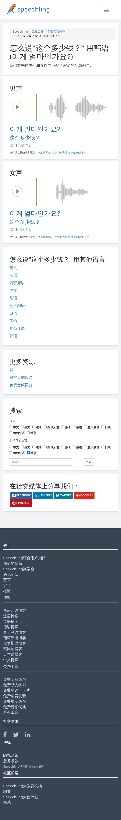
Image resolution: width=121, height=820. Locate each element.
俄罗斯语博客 (14, 643)
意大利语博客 (14, 632)
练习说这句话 (21, 145)
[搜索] (41, 462)
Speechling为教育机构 (22, 786)
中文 (13, 290)
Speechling (20, 31)
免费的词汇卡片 (16, 690)
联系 (7, 802)
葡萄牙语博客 (14, 638)
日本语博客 (12, 654)
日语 (13, 313)
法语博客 (10, 616)
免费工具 (37, 31)
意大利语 (17, 305)
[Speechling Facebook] (7, 735)
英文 (13, 267)
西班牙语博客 (14, 610)
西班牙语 (17, 283)
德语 (13, 298)
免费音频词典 (56, 31)
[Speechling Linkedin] (30, 735)
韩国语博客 (12, 649)
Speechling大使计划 (20, 797)
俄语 (13, 320)
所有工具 (10, 712)
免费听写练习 (14, 679)
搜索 (89, 462)
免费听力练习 (14, 685)
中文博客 (10, 660)
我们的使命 (12, 563)
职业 (7, 791)
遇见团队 (10, 574)
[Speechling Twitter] (18, 735)
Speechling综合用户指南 (24, 558)
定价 (7, 585)
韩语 (13, 336)
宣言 (7, 580)
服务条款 (10, 760)
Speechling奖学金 (18, 569)
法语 (13, 275)
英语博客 (10, 621)
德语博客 (10, 627)
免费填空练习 (14, 701)
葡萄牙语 (17, 328)
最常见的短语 (21, 377)
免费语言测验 (14, 696)
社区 (7, 591)
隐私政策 (10, 755)
